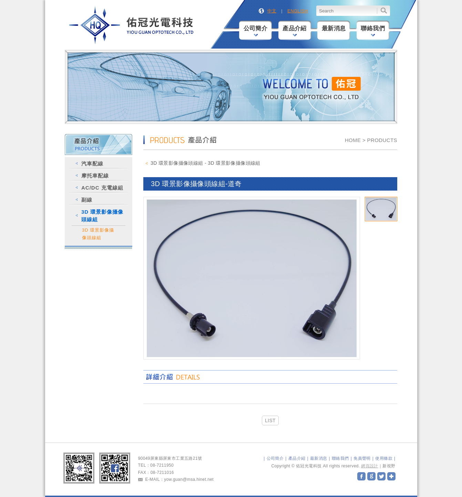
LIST (270, 420)
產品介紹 (295, 31)
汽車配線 (92, 163)
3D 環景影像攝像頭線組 (102, 215)
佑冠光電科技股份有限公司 (132, 25)
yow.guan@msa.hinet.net (189, 479)
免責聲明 (362, 458)
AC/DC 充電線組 (102, 188)
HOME (353, 140)
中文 (272, 10)
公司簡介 (256, 31)
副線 (86, 200)
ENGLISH (297, 10)
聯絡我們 (373, 31)
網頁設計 (369, 466)
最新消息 (334, 28)
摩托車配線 (95, 176)
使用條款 (383, 458)
